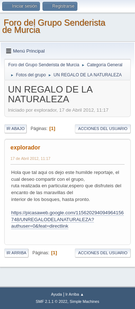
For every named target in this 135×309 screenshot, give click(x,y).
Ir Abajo (15, 128)
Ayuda (56, 294)
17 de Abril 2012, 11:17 (30, 158)
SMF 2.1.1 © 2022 (51, 301)
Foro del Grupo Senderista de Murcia (53, 26)
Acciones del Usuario (102, 128)
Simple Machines (84, 301)
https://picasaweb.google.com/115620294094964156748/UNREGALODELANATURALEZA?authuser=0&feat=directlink (67, 219)
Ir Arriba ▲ (75, 294)
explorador (25, 147)
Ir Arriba (16, 253)
